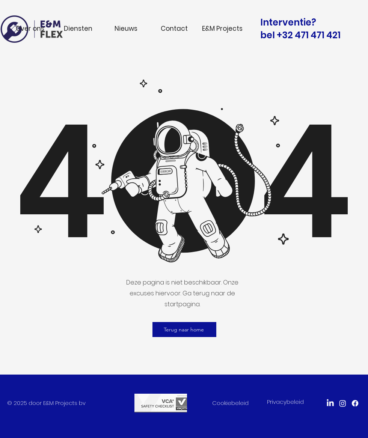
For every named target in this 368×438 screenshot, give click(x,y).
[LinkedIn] (330, 403)
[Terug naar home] (184, 329)
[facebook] (355, 403)
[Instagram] (342, 403)
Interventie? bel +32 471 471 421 (300, 28)
